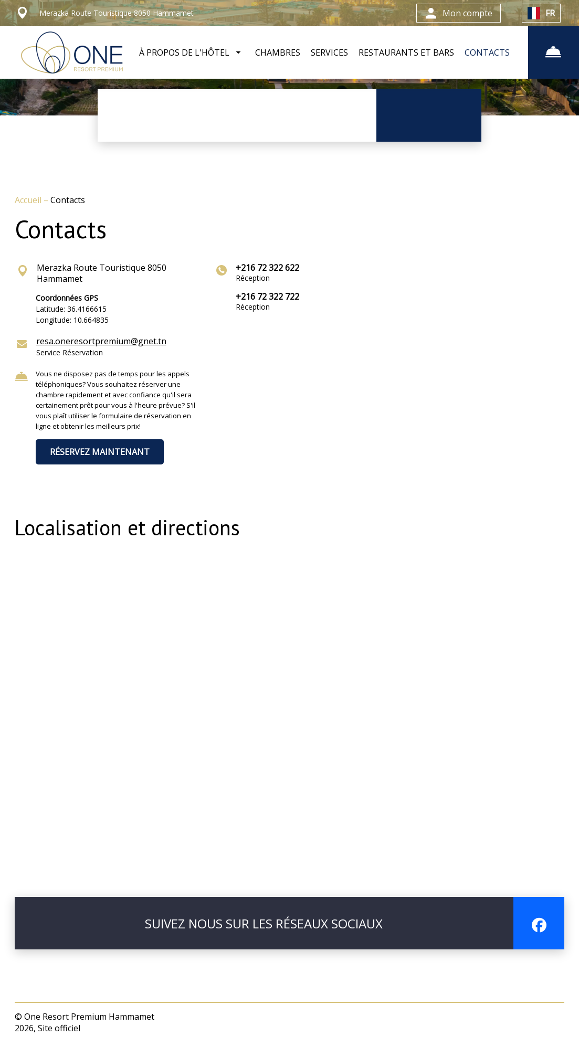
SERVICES (329, 52)
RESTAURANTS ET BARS (406, 52)
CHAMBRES (277, 52)
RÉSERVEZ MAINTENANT (100, 452)
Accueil (29, 200)
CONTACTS (487, 52)
